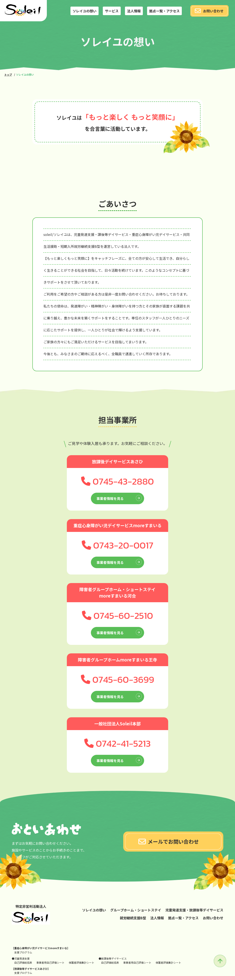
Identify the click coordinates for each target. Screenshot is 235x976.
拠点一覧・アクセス (164, 10)
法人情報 (134, 10)
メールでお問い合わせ (168, 841)
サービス (112, 10)
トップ (8, 74)
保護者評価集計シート (81, 962)
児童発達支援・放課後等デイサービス (194, 909)
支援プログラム (23, 952)
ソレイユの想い (84, 10)
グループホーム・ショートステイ (135, 909)
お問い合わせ (209, 11)
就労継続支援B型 (133, 917)
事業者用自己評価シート (50, 962)
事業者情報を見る (119, 498)
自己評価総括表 (23, 962)
